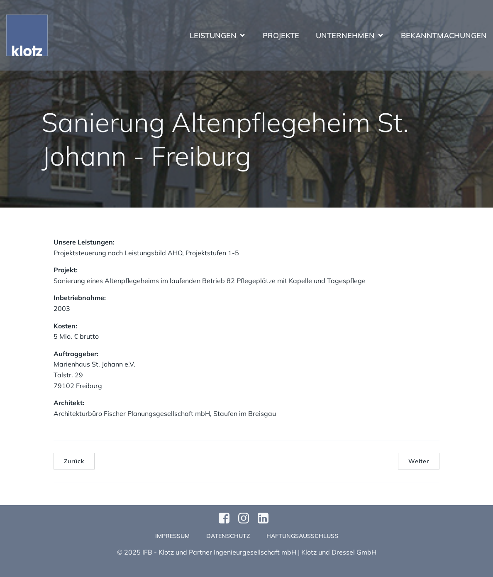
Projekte (281, 35)
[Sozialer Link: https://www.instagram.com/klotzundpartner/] (246, 518)
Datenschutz (228, 536)
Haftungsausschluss (302, 536)
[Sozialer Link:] (266, 518)
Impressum (172, 536)
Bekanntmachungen (444, 35)
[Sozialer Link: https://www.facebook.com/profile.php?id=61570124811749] (227, 518)
